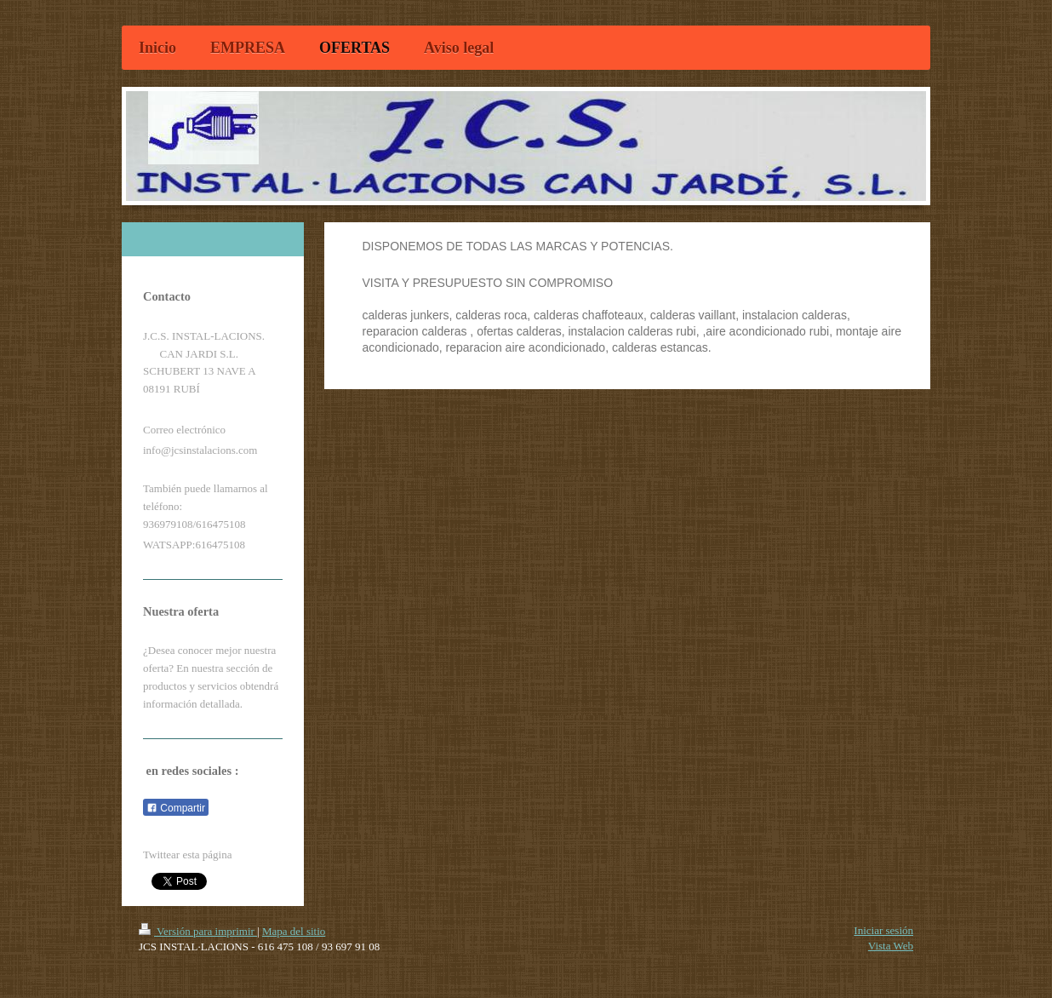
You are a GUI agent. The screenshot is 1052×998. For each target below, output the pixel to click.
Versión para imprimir (198, 931)
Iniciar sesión (883, 930)
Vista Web (890, 945)
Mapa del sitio (293, 931)
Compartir (175, 808)
